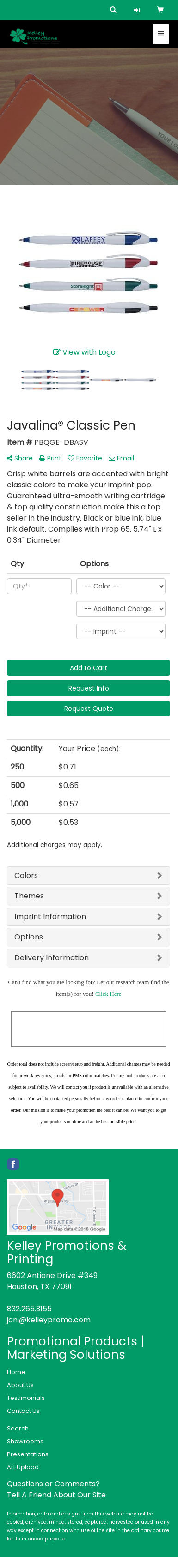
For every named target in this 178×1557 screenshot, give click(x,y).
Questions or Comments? (53, 1483)
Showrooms (25, 1441)
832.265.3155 (29, 1308)
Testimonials (26, 1397)
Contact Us (23, 1410)
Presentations (28, 1454)
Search (18, 1428)
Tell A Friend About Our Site (56, 1495)
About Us (20, 1385)
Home (16, 1372)
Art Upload (23, 1467)
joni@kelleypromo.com (49, 1320)
